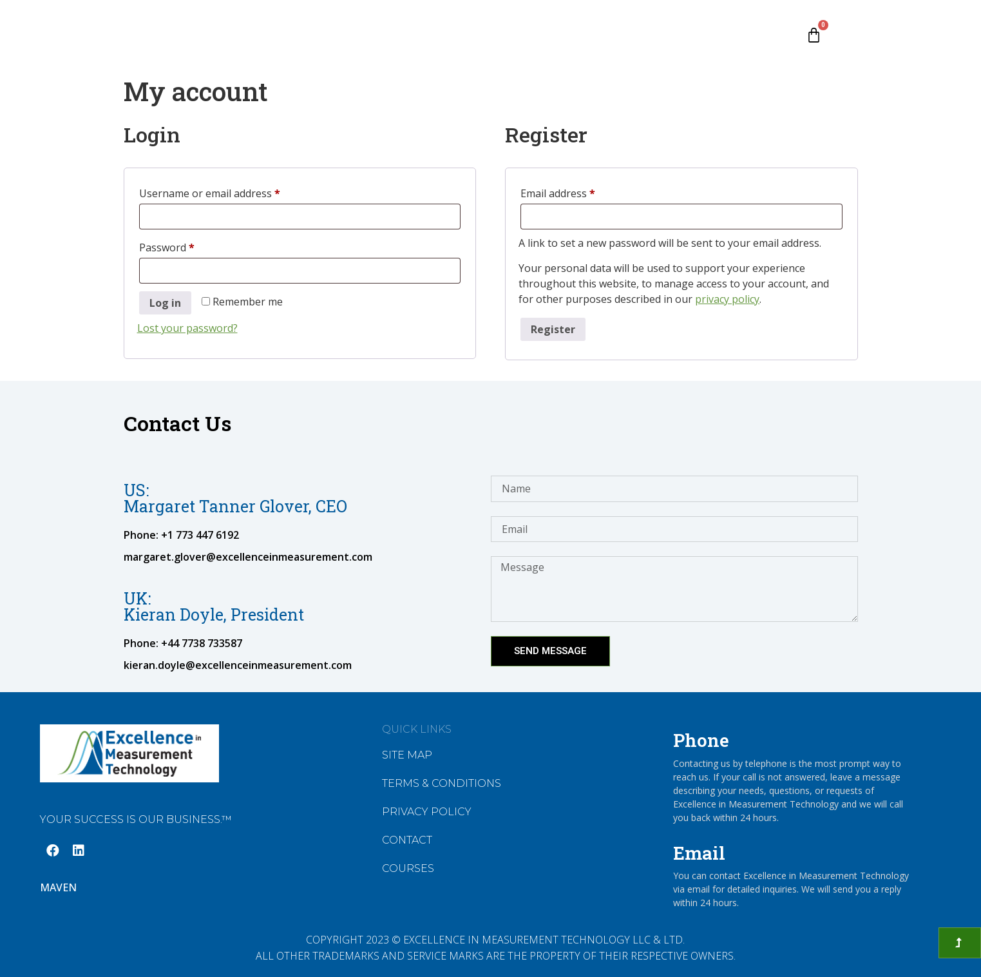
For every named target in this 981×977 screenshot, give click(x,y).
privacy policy (727, 299)
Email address (579, 191)
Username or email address (231, 191)
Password (188, 246)
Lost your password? (187, 328)
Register (553, 329)
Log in (165, 303)
